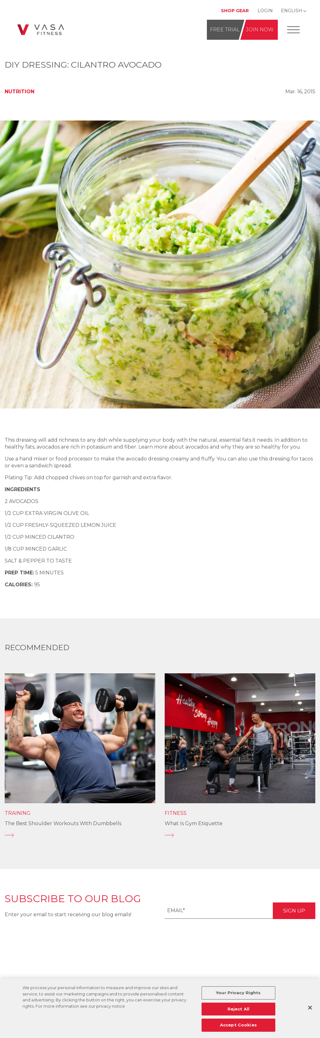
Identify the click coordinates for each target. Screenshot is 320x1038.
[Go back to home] (40, 29)
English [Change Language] (291, 10)
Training (18, 813)
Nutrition (19, 92)
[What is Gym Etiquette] (240, 835)
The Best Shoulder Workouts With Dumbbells (63, 823)
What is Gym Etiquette (193, 823)
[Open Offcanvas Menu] (293, 30)
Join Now (260, 30)
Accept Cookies (238, 1024)
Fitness (176, 813)
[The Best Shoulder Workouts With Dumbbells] (80, 835)
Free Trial (225, 30)
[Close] (310, 1008)
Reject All (238, 1008)
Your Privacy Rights (238, 992)
